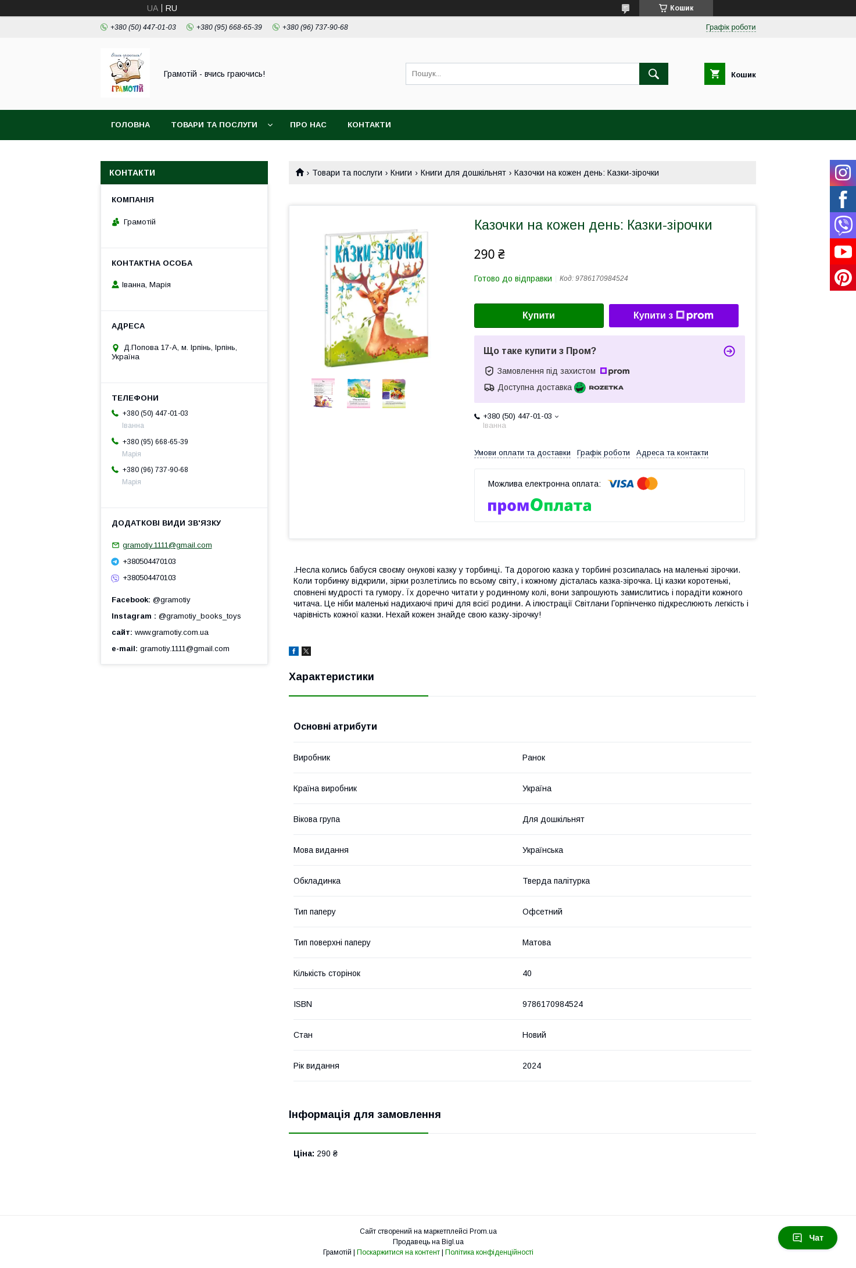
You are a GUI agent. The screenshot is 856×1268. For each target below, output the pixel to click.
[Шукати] (653, 74)
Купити (538, 315)
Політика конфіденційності (489, 1252)
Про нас (308, 124)
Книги (401, 172)
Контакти (369, 124)
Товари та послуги (214, 124)
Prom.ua (483, 1231)
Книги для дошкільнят (463, 172)
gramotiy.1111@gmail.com (167, 545)
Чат (807, 1238)
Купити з (673, 315)
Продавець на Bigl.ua (428, 1242)
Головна (130, 124)
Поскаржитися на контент (398, 1252)
